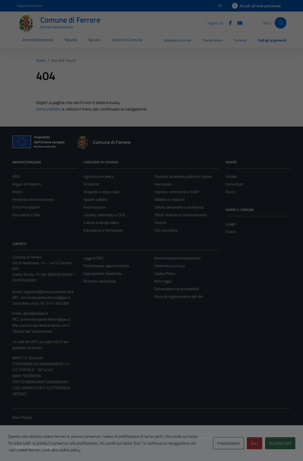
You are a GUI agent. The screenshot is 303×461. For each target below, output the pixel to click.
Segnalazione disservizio (102, 273)
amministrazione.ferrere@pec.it (46, 297)
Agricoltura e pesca (98, 176)
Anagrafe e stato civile (101, 192)
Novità (71, 40)
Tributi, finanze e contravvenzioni (180, 215)
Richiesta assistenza (99, 281)
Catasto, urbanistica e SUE (104, 215)
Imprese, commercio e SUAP (176, 192)
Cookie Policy (164, 273)
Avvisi (230, 192)
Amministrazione (37, 40)
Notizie (231, 176)
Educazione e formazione (103, 230)
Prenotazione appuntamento (106, 266)
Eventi (231, 231)
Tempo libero (213, 40)
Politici (17, 192)
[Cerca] (280, 23)
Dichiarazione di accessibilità (176, 289)
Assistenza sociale (177, 40)
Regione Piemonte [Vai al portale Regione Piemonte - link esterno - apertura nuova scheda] (29, 5)
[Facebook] (228, 22)
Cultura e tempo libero (101, 222)
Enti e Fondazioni (26, 207)
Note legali (163, 281)
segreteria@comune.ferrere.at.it (48, 292)
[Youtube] (238, 22)
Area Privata (22, 417)
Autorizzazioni (94, 207)
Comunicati (234, 184)
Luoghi (231, 224)
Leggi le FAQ (93, 258)
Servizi (94, 40)
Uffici (16, 176)
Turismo (240, 40)
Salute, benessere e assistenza (178, 207)
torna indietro (48, 109)
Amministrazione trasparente (177, 258)
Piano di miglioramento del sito (178, 296)
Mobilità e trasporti (169, 199)
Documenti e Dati (26, 215)
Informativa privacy (169, 266)
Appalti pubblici (95, 199)
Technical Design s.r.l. (45, 447)
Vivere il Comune (127, 40)
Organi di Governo (26, 184)
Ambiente (91, 184)
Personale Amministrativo (33, 199)
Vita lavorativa (166, 230)
